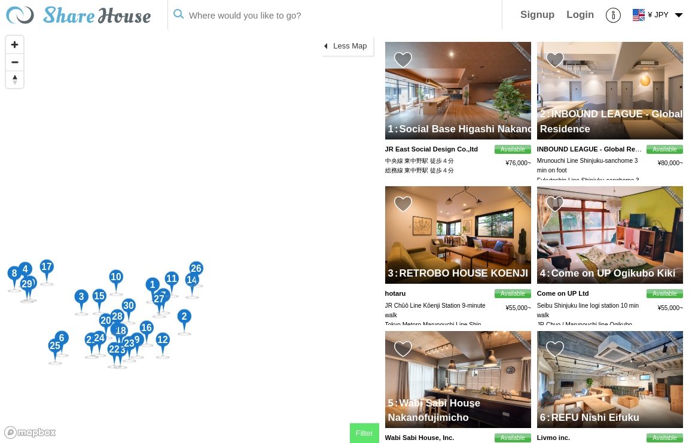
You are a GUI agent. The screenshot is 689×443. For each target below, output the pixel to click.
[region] (189, 236)
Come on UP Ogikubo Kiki (611, 273)
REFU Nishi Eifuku (593, 417)
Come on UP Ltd (563, 293)
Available (513, 149)
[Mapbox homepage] (30, 432)
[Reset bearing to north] (14, 79)
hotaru (395, 293)
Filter (364, 433)
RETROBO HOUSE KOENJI (461, 273)
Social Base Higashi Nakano (464, 129)
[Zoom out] (14, 62)
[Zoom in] (14, 44)
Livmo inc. (553, 437)
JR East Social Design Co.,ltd (431, 149)
